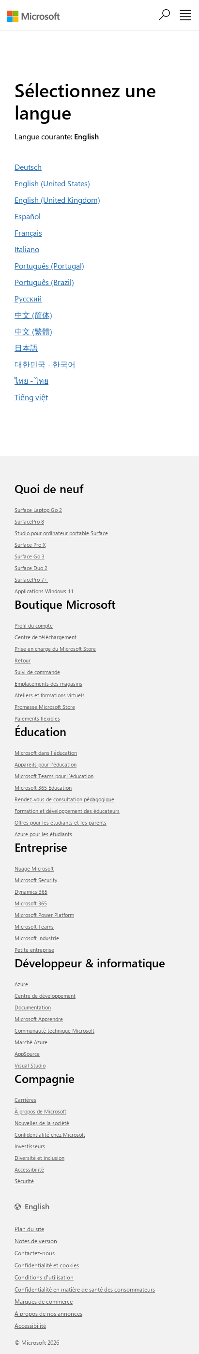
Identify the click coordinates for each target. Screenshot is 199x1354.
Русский (28, 298)
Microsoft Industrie (37, 938)
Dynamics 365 (31, 891)
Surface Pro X (30, 544)
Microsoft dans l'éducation (46, 752)
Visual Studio (30, 1065)
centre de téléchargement (46, 637)
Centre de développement (45, 995)
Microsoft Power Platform (44, 914)
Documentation (33, 1007)
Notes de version (36, 1241)
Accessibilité (29, 1169)
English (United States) (52, 183)
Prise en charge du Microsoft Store (55, 648)
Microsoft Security (36, 880)
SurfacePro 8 (29, 521)
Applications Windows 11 (44, 591)
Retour (23, 660)
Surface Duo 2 (31, 568)
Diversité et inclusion (39, 1157)
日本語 (26, 348)
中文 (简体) (33, 315)
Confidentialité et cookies (47, 1265)
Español (28, 216)
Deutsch (28, 167)
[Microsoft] (37, 16)
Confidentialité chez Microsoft (50, 1134)
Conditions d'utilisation (44, 1277)
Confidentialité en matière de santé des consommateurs (85, 1289)
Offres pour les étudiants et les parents (61, 822)
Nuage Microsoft (34, 868)
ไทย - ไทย (31, 381)
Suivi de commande (37, 672)
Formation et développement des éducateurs (67, 810)
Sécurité (24, 1181)
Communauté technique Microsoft (54, 1030)
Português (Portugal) (49, 265)
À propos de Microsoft (40, 1111)
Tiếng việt (31, 397)
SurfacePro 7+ (31, 579)
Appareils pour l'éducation (46, 764)
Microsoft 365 (31, 903)
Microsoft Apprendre (39, 1019)
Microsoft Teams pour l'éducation (54, 776)
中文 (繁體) (33, 331)
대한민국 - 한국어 (45, 364)
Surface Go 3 (30, 556)
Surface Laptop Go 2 (38, 509)
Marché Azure (31, 1042)
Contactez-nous (35, 1253)
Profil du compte (34, 625)
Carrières (25, 1099)
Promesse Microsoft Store (45, 706)
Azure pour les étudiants (43, 834)
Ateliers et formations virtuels (50, 695)
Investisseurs (30, 1146)
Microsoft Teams (34, 926)
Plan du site (29, 1229)
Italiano (27, 249)
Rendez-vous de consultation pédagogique (64, 799)
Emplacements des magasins (48, 683)
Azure (21, 984)
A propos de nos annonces (48, 1313)
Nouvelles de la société (42, 1123)
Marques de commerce (44, 1301)
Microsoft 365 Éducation (43, 787)
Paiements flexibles (37, 718)
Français (28, 232)
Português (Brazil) (44, 282)
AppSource (27, 1053)
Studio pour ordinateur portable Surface (61, 533)
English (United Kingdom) (57, 200)
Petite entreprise (34, 949)
